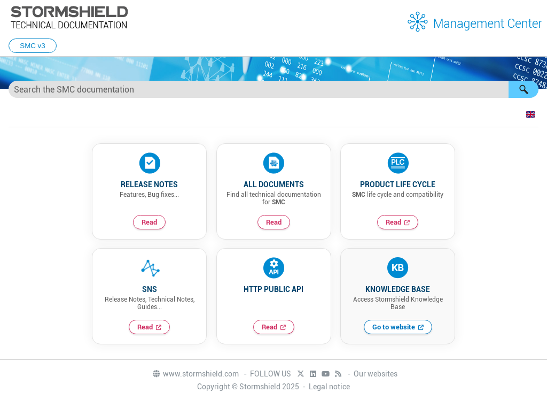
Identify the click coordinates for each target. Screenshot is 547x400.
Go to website (393, 327)
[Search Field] (273, 89)
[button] (523, 89)
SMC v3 (32, 46)
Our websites (375, 374)
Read (149, 222)
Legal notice (329, 386)
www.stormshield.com (195, 374)
